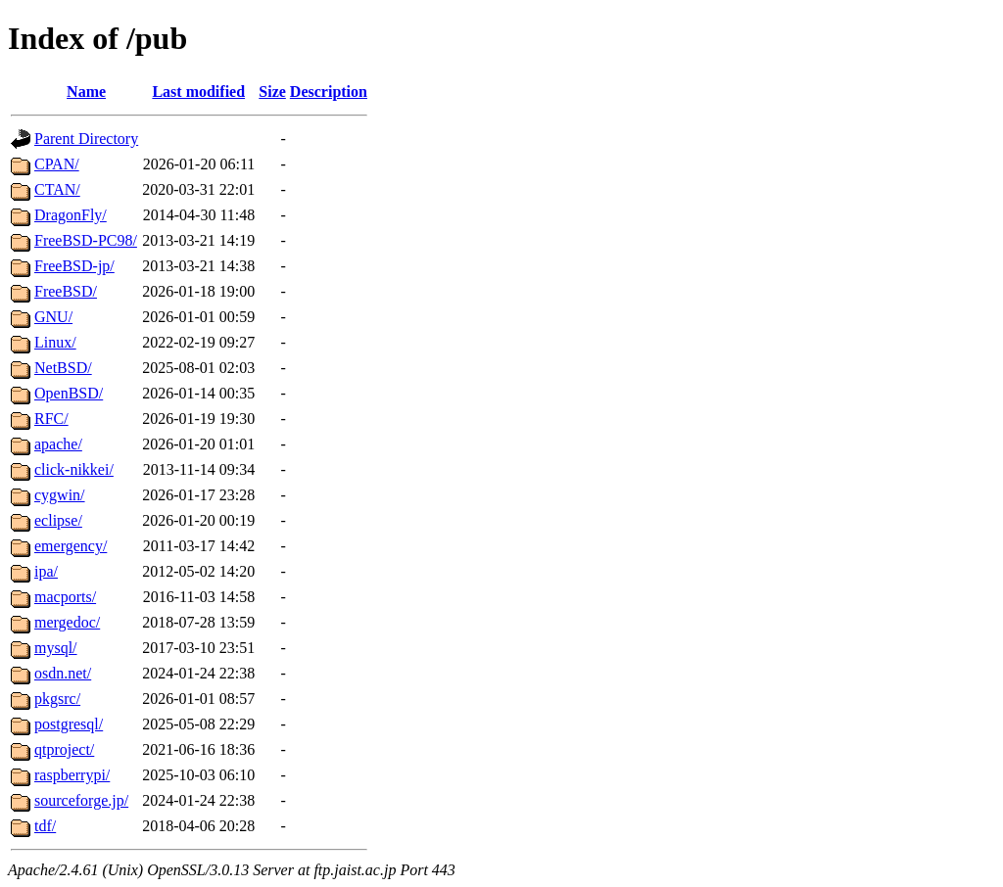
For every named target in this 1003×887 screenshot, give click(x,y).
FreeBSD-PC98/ (85, 240)
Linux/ (55, 342)
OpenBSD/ (68, 393)
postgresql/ (68, 724)
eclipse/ (58, 520)
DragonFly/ (70, 215)
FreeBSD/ (65, 291)
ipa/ (46, 571)
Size (272, 91)
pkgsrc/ (57, 698)
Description (328, 91)
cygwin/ (59, 495)
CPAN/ (56, 164)
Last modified (198, 91)
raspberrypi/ (72, 775)
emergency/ (70, 545)
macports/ (65, 596)
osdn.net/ (62, 673)
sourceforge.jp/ (81, 800)
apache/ (58, 444)
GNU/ (53, 316)
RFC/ (51, 418)
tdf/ (45, 825)
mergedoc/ (67, 622)
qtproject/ (64, 749)
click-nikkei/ (74, 469)
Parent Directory (86, 138)
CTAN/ (57, 189)
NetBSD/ (63, 367)
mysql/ (55, 647)
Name (86, 91)
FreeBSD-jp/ (74, 265)
